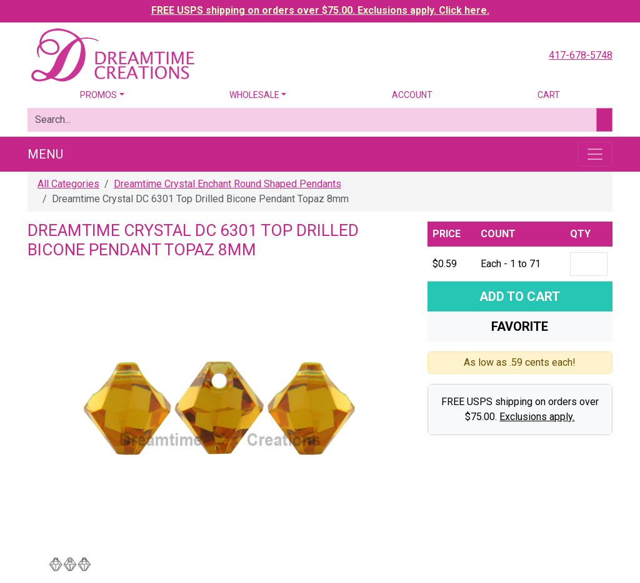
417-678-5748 (580, 55)
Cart (549, 95)
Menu (45, 154)
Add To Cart (519, 296)
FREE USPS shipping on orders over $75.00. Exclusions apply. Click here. (320, 10)
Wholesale (254, 95)
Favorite (519, 326)
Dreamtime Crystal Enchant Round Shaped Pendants (227, 184)
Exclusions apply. (536, 417)
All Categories (68, 184)
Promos (98, 95)
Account (412, 95)
